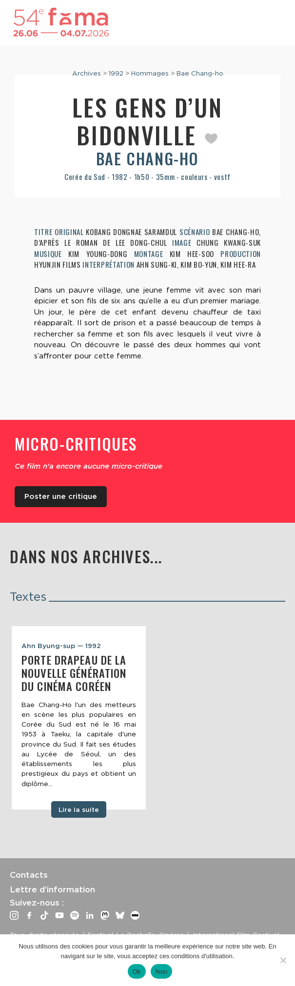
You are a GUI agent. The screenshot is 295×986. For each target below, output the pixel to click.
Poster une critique (60, 496)
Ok (137, 971)
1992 (116, 73)
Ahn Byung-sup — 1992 (61, 646)
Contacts (29, 875)
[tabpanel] (79, 718)
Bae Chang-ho (200, 73)
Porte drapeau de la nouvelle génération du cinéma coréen (73, 672)
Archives (86, 73)
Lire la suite (79, 809)
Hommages (150, 73)
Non (162, 971)
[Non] (283, 960)
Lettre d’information (52, 889)
